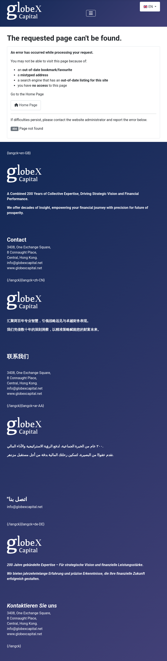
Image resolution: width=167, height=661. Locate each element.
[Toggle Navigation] (91, 13)
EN (149, 7)
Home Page (25, 105)
